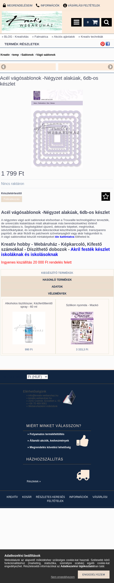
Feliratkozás (12, 199)
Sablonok (28, 54)
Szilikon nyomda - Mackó (82, 305)
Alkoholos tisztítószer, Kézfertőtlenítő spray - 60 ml (28, 305)
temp (15, 54)
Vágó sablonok (45, 54)
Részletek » (34, 481)
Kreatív (5, 54)
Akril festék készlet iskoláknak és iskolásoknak (55, 252)
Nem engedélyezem (63, 577)
